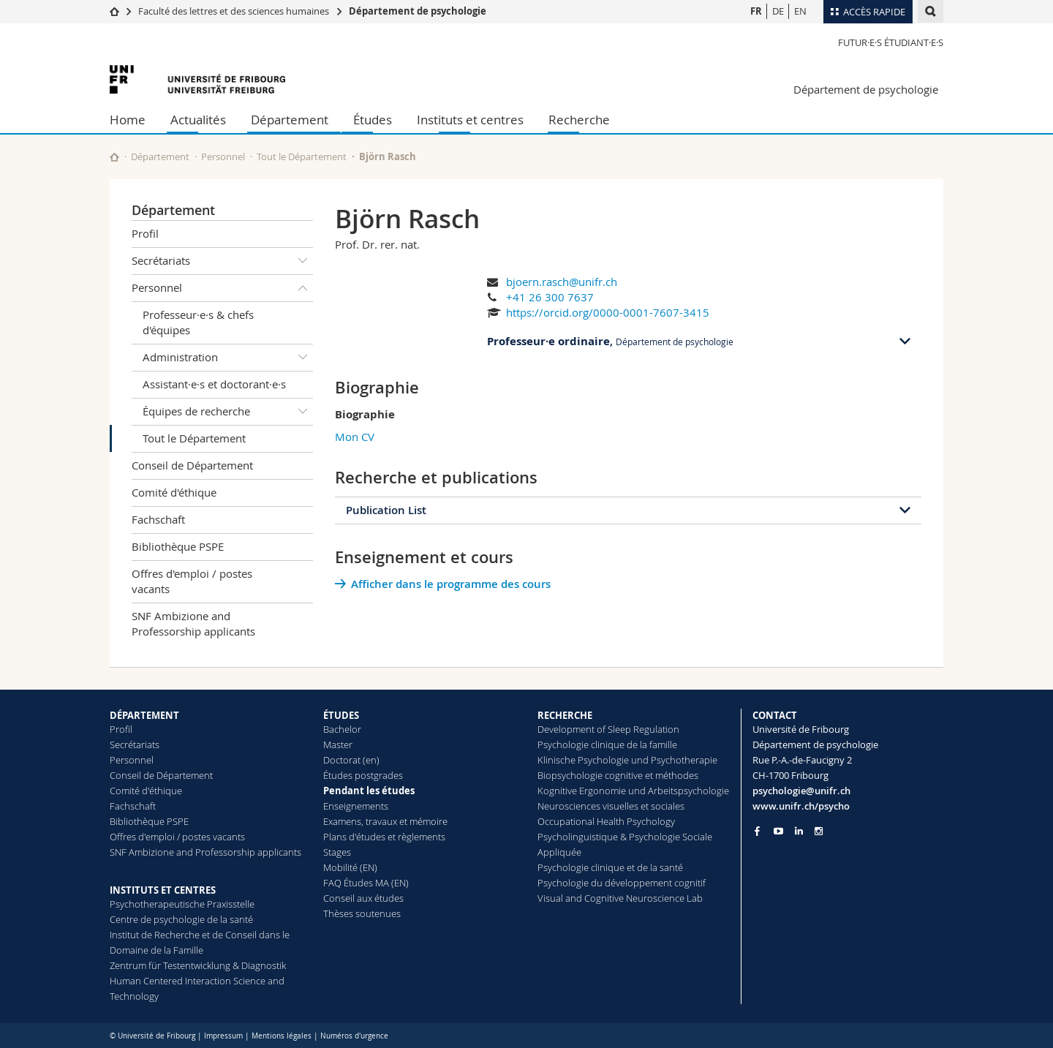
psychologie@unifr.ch (801, 790)
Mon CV (354, 436)
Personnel (223, 156)
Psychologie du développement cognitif (621, 882)
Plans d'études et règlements (384, 836)
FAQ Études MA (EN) (366, 882)
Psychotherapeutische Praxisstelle (182, 904)
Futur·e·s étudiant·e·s (890, 42)
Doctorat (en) (351, 759)
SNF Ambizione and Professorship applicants (193, 623)
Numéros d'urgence (354, 1036)
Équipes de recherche (228, 412)
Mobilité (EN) (350, 867)
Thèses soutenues (362, 913)
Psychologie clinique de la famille (607, 744)
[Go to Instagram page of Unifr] (819, 831)
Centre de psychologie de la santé (181, 919)
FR (756, 11)
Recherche (579, 119)
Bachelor (342, 729)
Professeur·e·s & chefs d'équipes (198, 322)
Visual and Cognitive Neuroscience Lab (620, 898)
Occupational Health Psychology (606, 821)
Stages (337, 852)
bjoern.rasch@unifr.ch (561, 281)
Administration (228, 357)
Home (128, 119)
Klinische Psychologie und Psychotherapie (627, 759)
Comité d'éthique (174, 492)
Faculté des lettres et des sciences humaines (233, 11)
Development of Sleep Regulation (608, 729)
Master (337, 744)
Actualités (198, 119)
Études (372, 119)
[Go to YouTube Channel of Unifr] (778, 831)
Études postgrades (363, 775)
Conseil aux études (363, 898)
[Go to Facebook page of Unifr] (757, 830)
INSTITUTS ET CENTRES (163, 890)
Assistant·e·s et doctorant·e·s (214, 384)
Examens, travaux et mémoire (385, 821)
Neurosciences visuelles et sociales (610, 806)
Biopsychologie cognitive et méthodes (617, 775)
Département (289, 119)
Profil (145, 233)
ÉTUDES (341, 715)
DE (778, 11)
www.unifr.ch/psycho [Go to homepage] (801, 806)
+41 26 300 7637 (550, 297)
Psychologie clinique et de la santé (610, 867)
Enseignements (355, 806)
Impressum (223, 1036)
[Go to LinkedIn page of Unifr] (799, 831)
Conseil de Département (192, 465)
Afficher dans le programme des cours (451, 584)
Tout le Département (302, 156)
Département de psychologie (417, 11)
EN (800, 11)
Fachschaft (158, 519)
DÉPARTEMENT (144, 715)
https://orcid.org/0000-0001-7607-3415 (607, 312)
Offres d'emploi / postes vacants (192, 581)
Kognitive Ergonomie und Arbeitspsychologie (633, 790)
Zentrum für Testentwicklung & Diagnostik (198, 965)
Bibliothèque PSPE (178, 546)
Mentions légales (282, 1036)
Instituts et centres (470, 119)
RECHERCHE (564, 715)
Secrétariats (222, 261)
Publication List (386, 510)
